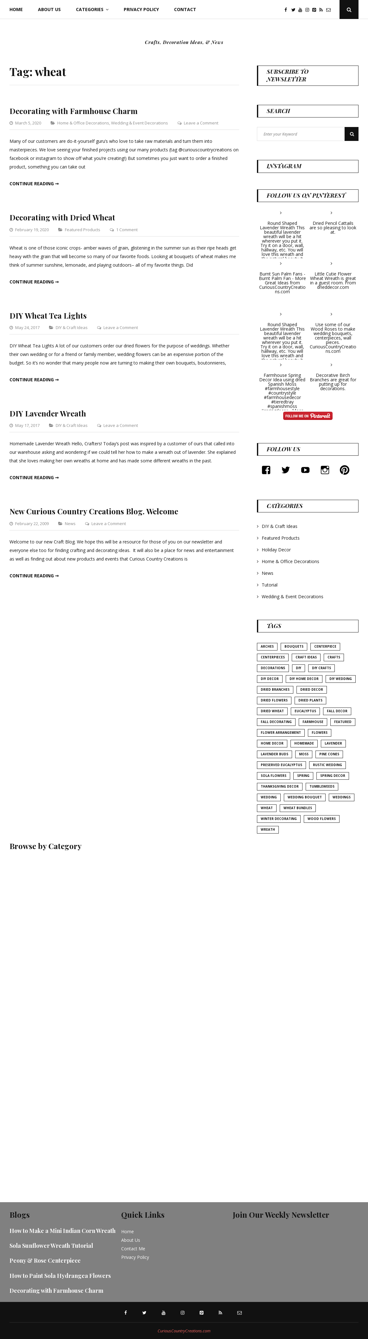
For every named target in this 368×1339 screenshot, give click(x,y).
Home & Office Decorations (83, 123)
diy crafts (321, 668)
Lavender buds (274, 754)
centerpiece (325, 646)
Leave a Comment (201, 123)
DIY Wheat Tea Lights (48, 315)
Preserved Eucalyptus (281, 765)
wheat (267, 808)
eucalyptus (305, 711)
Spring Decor (332, 775)
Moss (304, 754)
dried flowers (274, 700)
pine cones (329, 754)
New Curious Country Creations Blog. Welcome (93, 511)
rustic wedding (327, 765)
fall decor (337, 711)
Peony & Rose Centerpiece (45, 1260)
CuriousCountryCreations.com (184, 1331)
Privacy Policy (141, 9)
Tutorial (270, 585)
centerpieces (273, 657)
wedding (269, 797)
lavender (333, 743)
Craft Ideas (306, 657)
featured (343, 722)
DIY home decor (304, 678)
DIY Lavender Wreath (47, 413)
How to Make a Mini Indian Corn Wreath (62, 1230)
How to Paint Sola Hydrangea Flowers (60, 1275)
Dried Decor (311, 689)
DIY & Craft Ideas (72, 327)
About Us (49, 9)
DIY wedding (340, 678)
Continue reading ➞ (34, 184)
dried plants (310, 700)
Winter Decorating (279, 818)
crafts (333, 657)
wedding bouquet (305, 797)
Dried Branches (275, 689)
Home (16, 9)
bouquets (293, 646)
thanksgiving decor (280, 786)
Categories (89, 9)
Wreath (268, 829)
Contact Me (133, 1249)
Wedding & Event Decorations (139, 123)
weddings (342, 797)
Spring (303, 775)
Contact (185, 9)
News (70, 523)
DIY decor (270, 678)
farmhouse (313, 722)
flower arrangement (281, 732)
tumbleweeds (321, 786)
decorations (273, 668)
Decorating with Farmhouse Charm (73, 111)
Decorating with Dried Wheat (62, 217)
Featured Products (82, 229)
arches (267, 646)
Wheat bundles (298, 808)
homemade (304, 743)
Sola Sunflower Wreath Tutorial (51, 1245)
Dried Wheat (272, 711)
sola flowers (273, 775)
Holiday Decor (276, 550)
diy (298, 668)
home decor (272, 743)
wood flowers (322, 818)
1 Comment (127, 229)
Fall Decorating (276, 722)
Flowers (319, 732)
